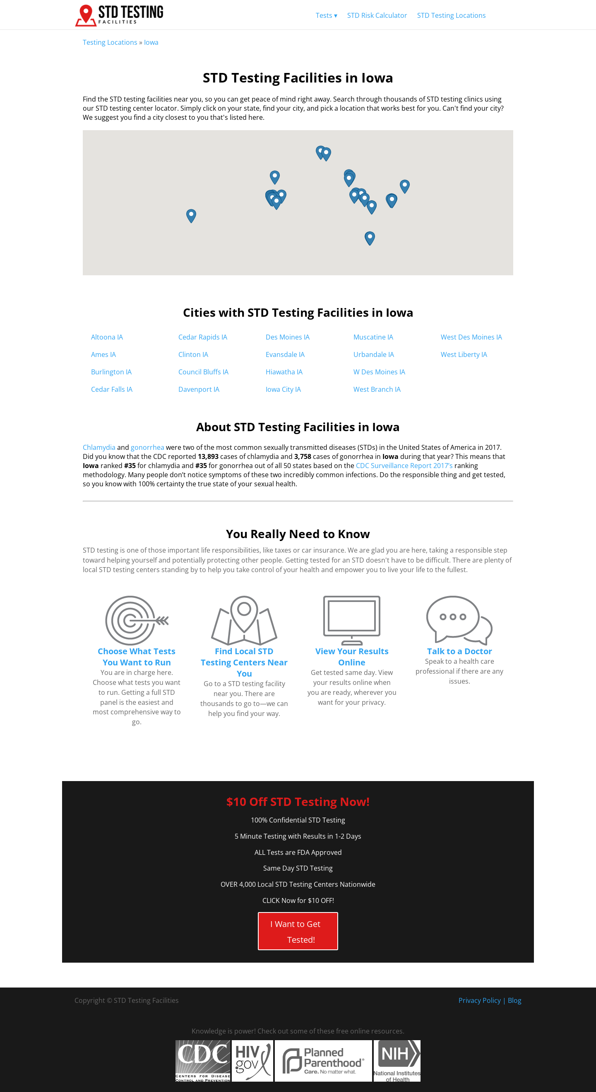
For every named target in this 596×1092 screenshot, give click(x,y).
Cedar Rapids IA (202, 337)
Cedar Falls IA (111, 389)
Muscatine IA (373, 337)
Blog (515, 1000)
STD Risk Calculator (377, 15)
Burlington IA (111, 371)
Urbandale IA (373, 354)
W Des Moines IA (379, 371)
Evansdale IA (285, 354)
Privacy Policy (480, 1000)
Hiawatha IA (284, 371)
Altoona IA (107, 337)
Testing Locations (110, 42)
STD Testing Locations (451, 15)
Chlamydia (99, 447)
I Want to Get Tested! (295, 931)
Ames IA (103, 354)
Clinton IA (193, 354)
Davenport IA (198, 389)
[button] (365, 200)
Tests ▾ (326, 15)
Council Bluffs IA (203, 371)
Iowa (151, 42)
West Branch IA (377, 389)
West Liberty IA (464, 354)
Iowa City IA (283, 389)
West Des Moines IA (471, 337)
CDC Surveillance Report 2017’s (404, 465)
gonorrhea (147, 447)
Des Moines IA (288, 337)
